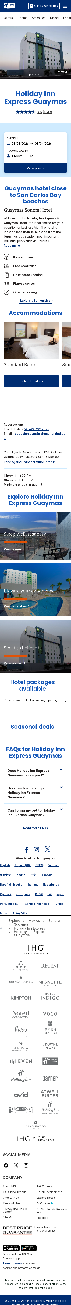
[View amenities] (16, 607)
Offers (8, 18)
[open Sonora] (54, 920)
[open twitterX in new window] (45, 849)
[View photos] (14, 663)
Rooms (22, 18)
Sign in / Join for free (44, 6)
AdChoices (45, 1203)
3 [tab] (35, 75)
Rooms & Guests (17, 150)
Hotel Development (49, 1192)
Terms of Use (11, 1203)
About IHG (9, 1186)
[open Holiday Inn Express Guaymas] (34, 933)
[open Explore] (15, 920)
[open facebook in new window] (24, 849)
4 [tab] (38, 75)
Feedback (43, 1217)
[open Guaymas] (21, 924)
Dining (54, 18)
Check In (12, 138)
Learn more (12, 1263)
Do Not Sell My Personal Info (52, 1211)
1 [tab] (30, 75)
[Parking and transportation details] (30, 462)
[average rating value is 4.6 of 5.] (29, 112)
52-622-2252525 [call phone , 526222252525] (36, 429)
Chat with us (11, 1197)
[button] (65, 5)
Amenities (38, 18)
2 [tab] (33, 75)
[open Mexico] (34, 920)
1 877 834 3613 (44, 1230)
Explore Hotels (46, 1197)
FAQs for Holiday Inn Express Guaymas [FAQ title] (35, 752)
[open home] (2, 928)
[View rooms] (13, 549)
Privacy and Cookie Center (15, 1210)
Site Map (8, 1217)
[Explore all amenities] (35, 301)
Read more (12, 245)
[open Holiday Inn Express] (29, 928)
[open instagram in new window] (34, 849)
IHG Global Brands (14, 1192)
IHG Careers (44, 1186)
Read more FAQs (35, 828)
